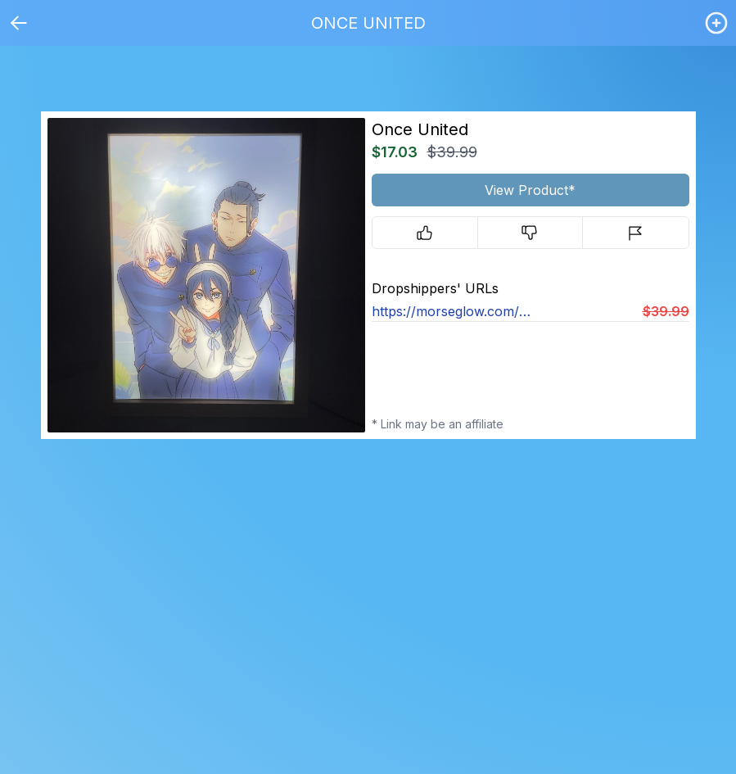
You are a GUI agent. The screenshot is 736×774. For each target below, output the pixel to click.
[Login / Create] (716, 23)
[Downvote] (530, 232)
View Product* (530, 190)
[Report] (636, 232)
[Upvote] (425, 232)
